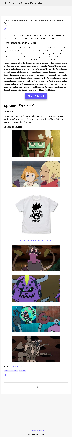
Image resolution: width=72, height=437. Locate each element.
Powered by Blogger (36, 430)
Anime (6, 370)
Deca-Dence (13, 370)
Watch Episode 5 (36, 96)
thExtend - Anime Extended (24, 3)
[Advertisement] (36, 410)
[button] (5, 29)
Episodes (22, 370)
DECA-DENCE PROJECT (18, 366)
